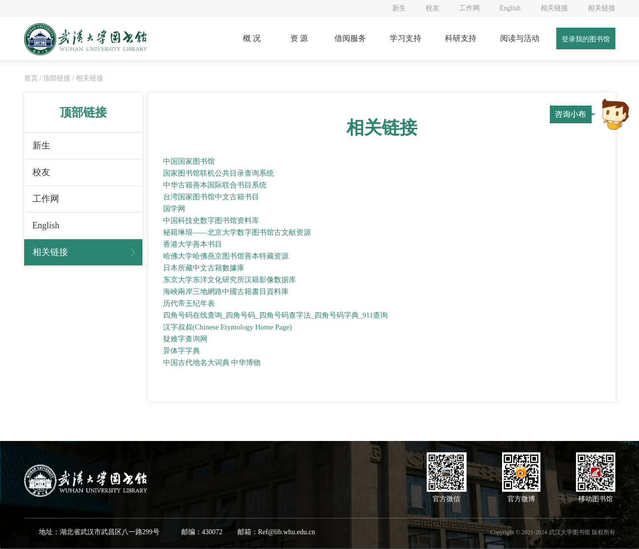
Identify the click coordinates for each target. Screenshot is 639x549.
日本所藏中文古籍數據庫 (203, 268)
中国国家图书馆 (189, 161)
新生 (399, 8)
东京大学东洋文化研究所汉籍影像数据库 (229, 280)
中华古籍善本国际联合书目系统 (215, 185)
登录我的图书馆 (586, 39)
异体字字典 (181, 351)
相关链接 (554, 8)
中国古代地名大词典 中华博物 (212, 362)
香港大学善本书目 (192, 244)
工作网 (469, 8)
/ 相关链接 (87, 78)
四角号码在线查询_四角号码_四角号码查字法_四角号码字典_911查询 (275, 315)
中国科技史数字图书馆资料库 (211, 220)
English (510, 8)
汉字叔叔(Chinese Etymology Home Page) (227, 327)
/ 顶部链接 (54, 78)
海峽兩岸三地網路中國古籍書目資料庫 (226, 291)
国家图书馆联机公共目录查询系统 (218, 173)
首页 (32, 78)
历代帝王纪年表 (189, 303)
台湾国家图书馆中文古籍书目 (211, 197)
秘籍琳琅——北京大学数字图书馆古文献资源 (237, 232)
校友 (432, 8)
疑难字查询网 (185, 339)
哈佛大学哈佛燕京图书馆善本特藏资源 (226, 256)
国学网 (174, 209)
